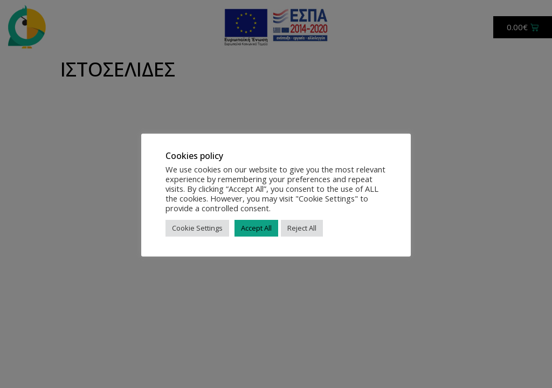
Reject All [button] (301, 228)
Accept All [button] (256, 228)
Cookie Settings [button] (197, 228)
